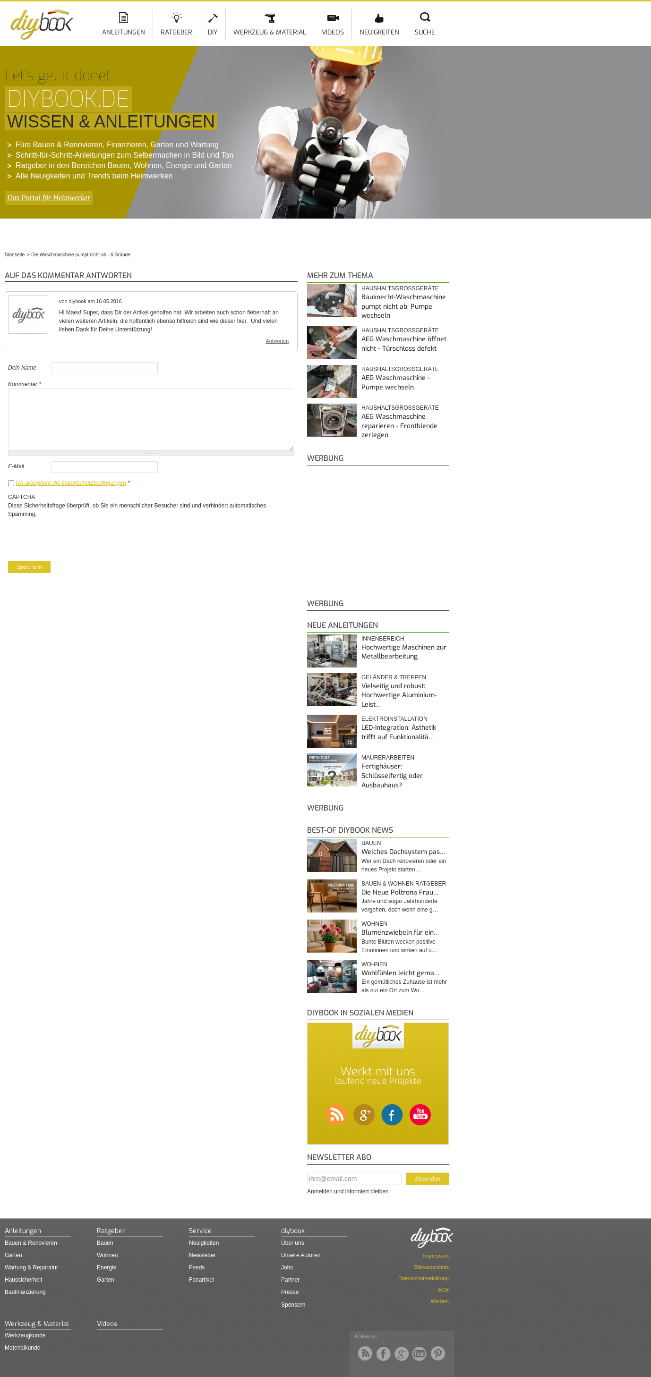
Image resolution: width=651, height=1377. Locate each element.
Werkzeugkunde (25, 1335)
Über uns (292, 1243)
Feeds (197, 1267)
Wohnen (374, 924)
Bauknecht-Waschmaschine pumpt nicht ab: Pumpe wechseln (403, 306)
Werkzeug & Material (269, 32)
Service (200, 1230)
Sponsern (293, 1304)
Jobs (287, 1267)
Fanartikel (201, 1279)
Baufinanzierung (25, 1292)
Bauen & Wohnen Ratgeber (403, 883)
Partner (290, 1279)
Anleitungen (123, 32)
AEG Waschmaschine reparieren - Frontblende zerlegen (399, 425)
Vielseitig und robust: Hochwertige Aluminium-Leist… (399, 695)
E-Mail (16, 466)
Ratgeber (176, 32)
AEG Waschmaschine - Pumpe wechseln (395, 382)
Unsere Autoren (300, 1255)
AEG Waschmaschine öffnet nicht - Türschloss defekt (403, 344)
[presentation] (80, 536)
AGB (443, 1290)
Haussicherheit (23, 1279)
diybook (293, 1230)
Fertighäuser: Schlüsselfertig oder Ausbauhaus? (392, 775)
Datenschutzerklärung (423, 1278)
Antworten (277, 341)
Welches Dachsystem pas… (403, 851)
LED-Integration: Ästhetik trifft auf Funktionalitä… (398, 732)
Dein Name (22, 367)
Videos (333, 32)
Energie (106, 1267)
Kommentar (24, 384)
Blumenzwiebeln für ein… (400, 932)
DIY (213, 32)
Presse (290, 1292)
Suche (425, 32)
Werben (440, 1301)
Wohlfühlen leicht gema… (400, 973)
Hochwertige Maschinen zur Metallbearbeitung (403, 652)
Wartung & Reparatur (31, 1267)
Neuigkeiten (379, 32)
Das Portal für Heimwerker (48, 198)
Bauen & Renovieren (31, 1243)
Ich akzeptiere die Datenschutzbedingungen (71, 483)
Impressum (436, 1256)
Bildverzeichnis (431, 1267)
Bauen (371, 843)
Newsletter (202, 1255)
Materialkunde (22, 1347)
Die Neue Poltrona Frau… (399, 892)
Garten (13, 1255)
